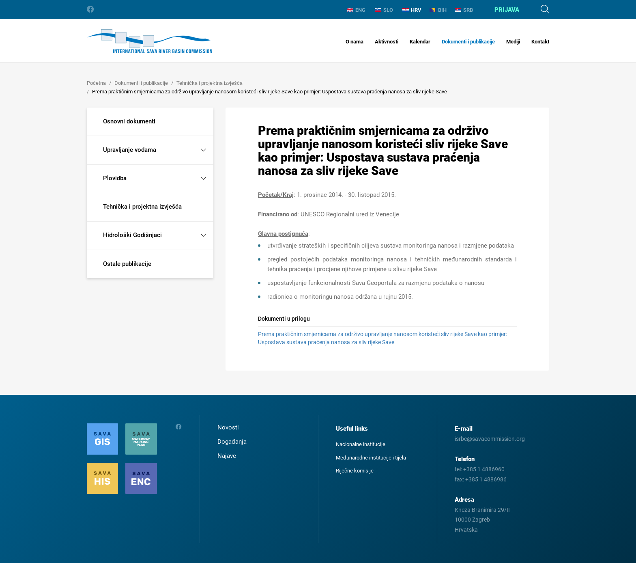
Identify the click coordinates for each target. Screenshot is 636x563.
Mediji (513, 42)
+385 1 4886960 (484, 469)
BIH (438, 10)
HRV (411, 10)
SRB (464, 10)
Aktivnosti (386, 42)
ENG (356, 10)
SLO (384, 10)
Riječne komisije (355, 471)
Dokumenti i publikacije (468, 42)
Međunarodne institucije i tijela (371, 458)
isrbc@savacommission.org (490, 439)
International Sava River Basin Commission (149, 41)
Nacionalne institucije (360, 444)
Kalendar (420, 42)
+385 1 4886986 (486, 479)
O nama (354, 42)
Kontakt (540, 42)
